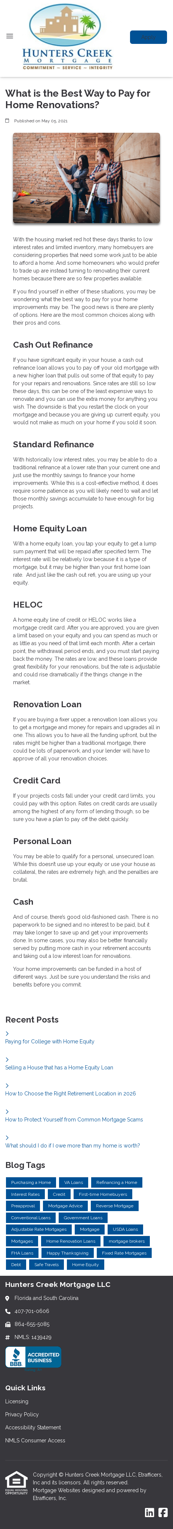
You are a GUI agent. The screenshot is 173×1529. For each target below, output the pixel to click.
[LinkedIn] (149, 1513)
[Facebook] (163, 1513)
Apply (148, 37)
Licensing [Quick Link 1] (16, 1401)
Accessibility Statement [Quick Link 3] (33, 1427)
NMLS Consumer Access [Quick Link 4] (35, 1440)
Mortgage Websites (57, 1490)
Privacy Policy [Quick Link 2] (22, 1414)
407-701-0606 (32, 1311)
